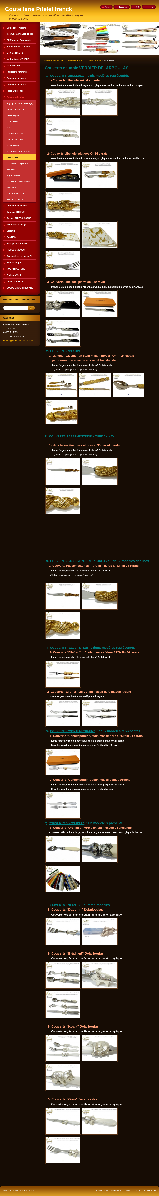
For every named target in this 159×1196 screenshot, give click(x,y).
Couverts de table (93, 60)
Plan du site (123, 7)
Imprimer (150, 7)
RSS (137, 7)
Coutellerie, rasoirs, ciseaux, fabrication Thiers (62, 60)
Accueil (107, 7)
